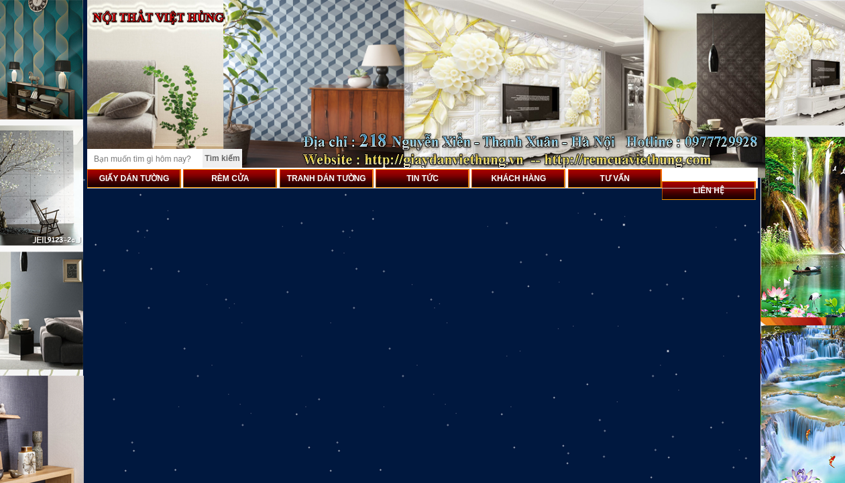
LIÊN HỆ (708, 190)
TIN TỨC (422, 178)
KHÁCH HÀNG (518, 178)
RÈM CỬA (230, 178)
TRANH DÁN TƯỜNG (326, 178)
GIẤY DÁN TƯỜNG (134, 178)
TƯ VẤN (615, 178)
